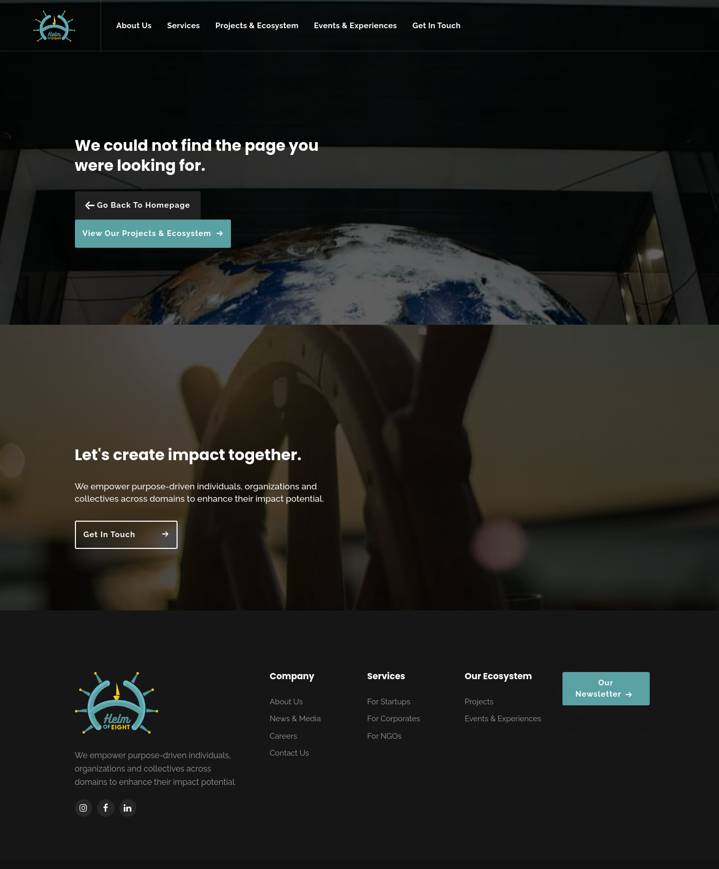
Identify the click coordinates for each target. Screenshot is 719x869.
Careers (284, 736)
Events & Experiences (503, 718)
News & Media (295, 718)
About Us (286, 701)
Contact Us (289, 753)
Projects (479, 701)
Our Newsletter (603, 688)
